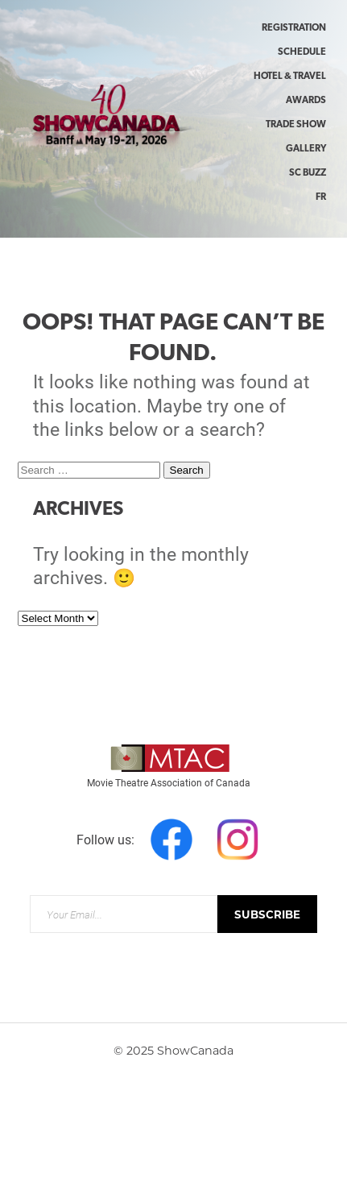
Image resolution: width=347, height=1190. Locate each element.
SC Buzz (307, 173)
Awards (306, 101)
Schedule (302, 52)
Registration (294, 28)
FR (321, 197)
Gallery (306, 149)
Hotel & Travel (290, 76)
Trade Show (296, 125)
